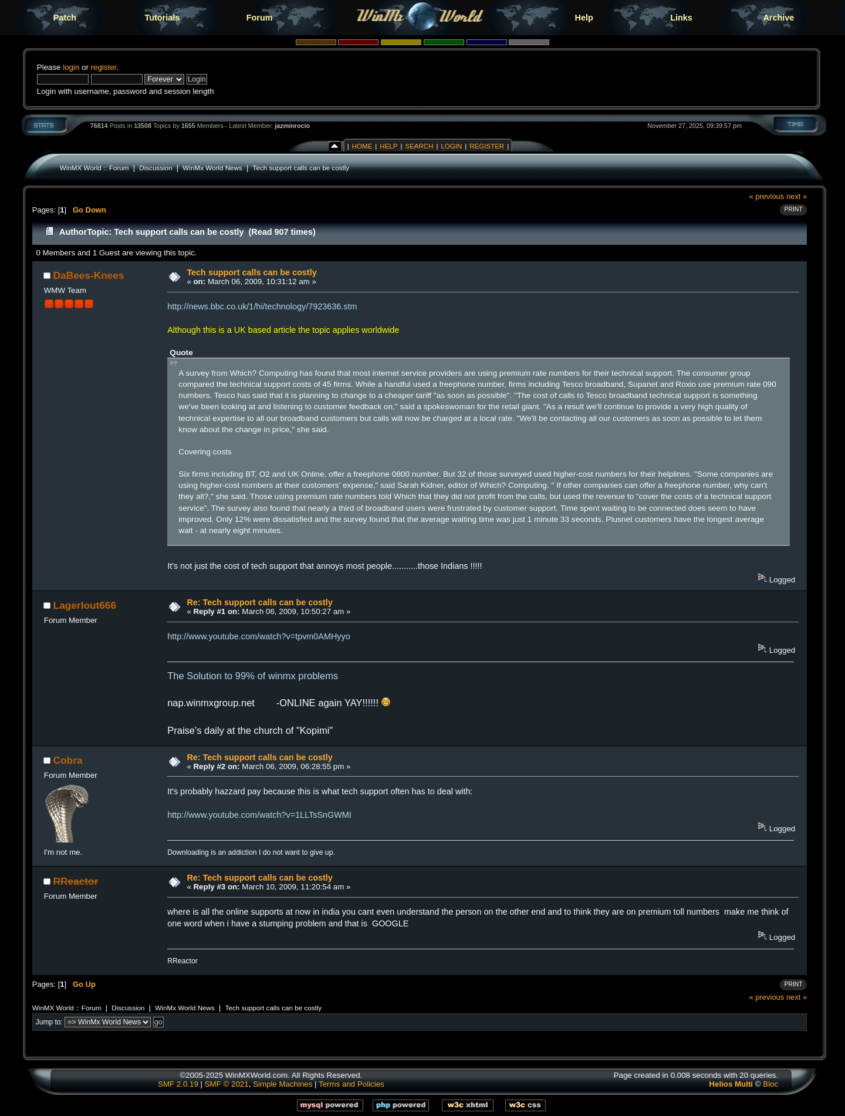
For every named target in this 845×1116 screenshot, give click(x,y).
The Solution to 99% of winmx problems (252, 676)
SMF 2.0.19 (178, 1084)
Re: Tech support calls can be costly (259, 602)
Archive (778, 17)
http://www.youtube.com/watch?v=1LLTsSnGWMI (259, 815)
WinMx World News (212, 167)
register (104, 67)
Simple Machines (282, 1084)
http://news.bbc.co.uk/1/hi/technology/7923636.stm (262, 306)
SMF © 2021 (227, 1084)
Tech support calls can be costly (301, 167)
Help (584, 17)
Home (362, 146)
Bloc (770, 1084)
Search (419, 146)
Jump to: (49, 1022)
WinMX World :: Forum (94, 167)
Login (451, 146)
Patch (64, 17)
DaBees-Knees (88, 275)
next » (796, 196)
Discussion (155, 167)
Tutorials (162, 17)
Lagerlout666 (84, 605)
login (71, 67)
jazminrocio (292, 125)
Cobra (68, 760)
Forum (259, 17)
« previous (767, 196)
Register (486, 146)
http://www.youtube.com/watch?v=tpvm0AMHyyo (258, 636)
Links (681, 17)
